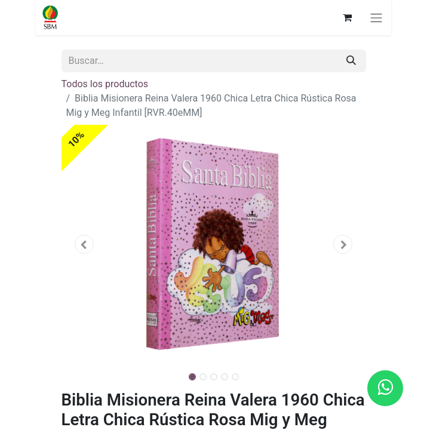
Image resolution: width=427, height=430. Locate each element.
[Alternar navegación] (378, 17)
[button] (84, 244)
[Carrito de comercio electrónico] (349, 17)
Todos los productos (105, 84)
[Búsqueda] (351, 61)
